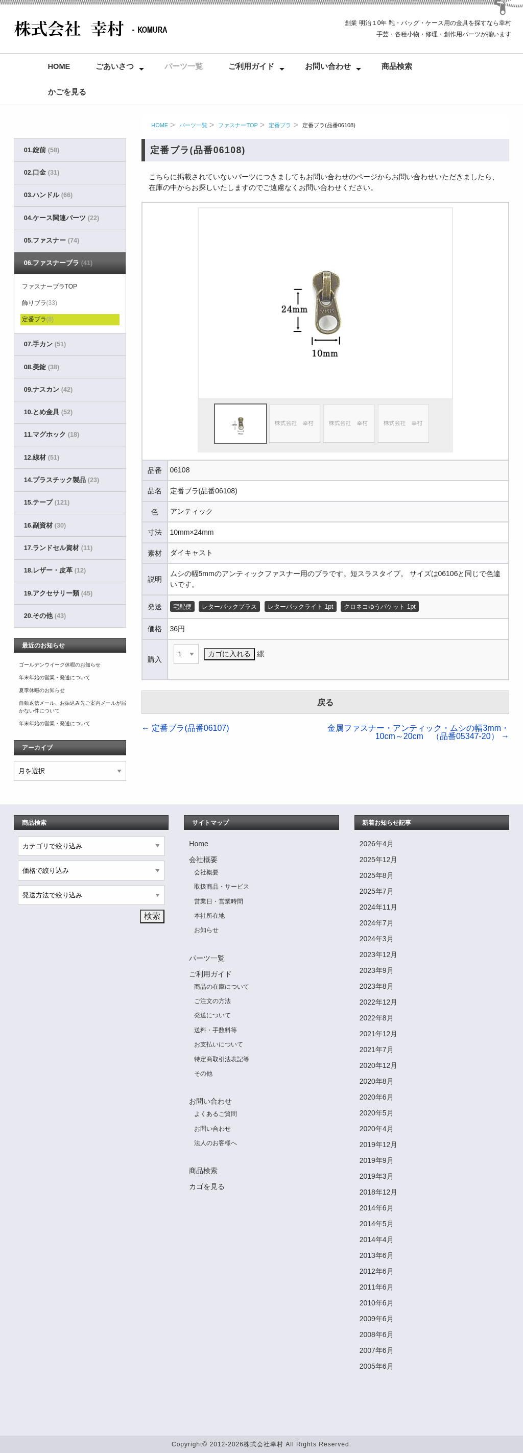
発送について (212, 1015)
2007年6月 (377, 1350)
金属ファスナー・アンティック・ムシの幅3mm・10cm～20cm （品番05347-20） (418, 732)
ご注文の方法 (212, 1001)
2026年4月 (377, 844)
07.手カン (45, 344)
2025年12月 (379, 859)
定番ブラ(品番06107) (185, 728)
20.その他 (45, 616)
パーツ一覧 (183, 66)
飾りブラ (39, 302)
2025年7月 (377, 891)
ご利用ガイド (251, 66)
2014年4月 (377, 1239)
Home (59, 66)
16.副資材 (45, 525)
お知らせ (206, 930)
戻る (325, 702)
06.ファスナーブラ (58, 263)
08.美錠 (41, 367)
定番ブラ (280, 125)
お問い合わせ (328, 66)
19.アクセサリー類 (58, 593)
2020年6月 (377, 1097)
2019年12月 (379, 1144)
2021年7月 (377, 1049)
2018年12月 (379, 1192)
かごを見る (67, 92)
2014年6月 (377, 1208)
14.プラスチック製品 (61, 480)
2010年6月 (377, 1303)
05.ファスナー (51, 240)
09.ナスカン (48, 389)
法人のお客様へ (215, 1143)
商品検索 (397, 66)
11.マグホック (51, 434)
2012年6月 (377, 1271)
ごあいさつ (115, 66)
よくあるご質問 (215, 1113)
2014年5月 (377, 1224)
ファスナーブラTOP (49, 286)
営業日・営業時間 (218, 901)
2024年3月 (377, 939)
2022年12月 (379, 1002)
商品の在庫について (221, 986)
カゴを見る (207, 1186)
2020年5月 (377, 1113)
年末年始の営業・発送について (54, 677)
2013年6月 (377, 1255)
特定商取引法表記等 (221, 1059)
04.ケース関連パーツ (61, 218)
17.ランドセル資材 (58, 548)
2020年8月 (377, 1081)
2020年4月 (377, 1129)
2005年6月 (377, 1366)
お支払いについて (218, 1044)
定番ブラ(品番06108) (328, 125)
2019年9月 (377, 1160)
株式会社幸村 (263, 1444)
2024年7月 (377, 923)
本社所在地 (209, 915)
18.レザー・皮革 (55, 570)
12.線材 (41, 457)
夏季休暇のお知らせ (42, 690)
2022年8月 (377, 1018)
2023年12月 (379, 954)
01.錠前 (41, 150)
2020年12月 (379, 1065)
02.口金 (41, 172)
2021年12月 (379, 1034)
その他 (203, 1073)
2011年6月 (377, 1287)
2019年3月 (377, 1176)
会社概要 (203, 859)
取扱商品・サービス (221, 886)
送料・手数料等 (215, 1030)
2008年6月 (377, 1334)
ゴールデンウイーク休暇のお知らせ (60, 665)
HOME (159, 125)
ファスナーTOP (237, 125)
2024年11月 (379, 907)
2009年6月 (377, 1319)
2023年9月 (377, 970)
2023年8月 (377, 986)
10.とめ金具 (48, 412)
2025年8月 (377, 875)
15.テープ (46, 502)
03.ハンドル (48, 195)
